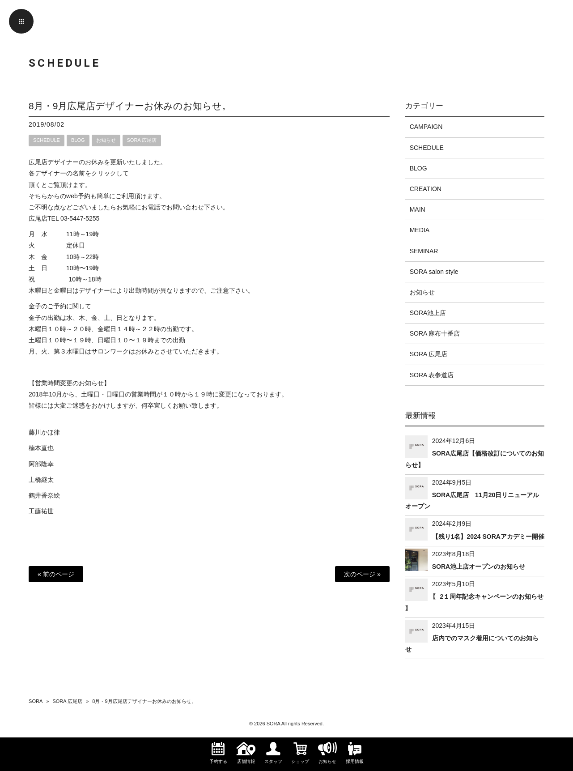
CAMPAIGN (426, 126)
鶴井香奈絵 (44, 495)
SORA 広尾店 (142, 140)
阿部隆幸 (41, 464)
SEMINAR (424, 251)
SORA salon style (434, 271)
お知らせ (106, 140)
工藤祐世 (41, 511)
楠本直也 (41, 448)
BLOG (78, 140)
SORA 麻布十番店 (435, 333)
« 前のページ (56, 574)
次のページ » (362, 574)
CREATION (425, 188)
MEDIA (419, 230)
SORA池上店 (428, 312)
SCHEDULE (46, 140)
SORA (35, 701)
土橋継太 (41, 479)
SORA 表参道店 (432, 375)
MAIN (417, 209)
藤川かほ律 (44, 432)
